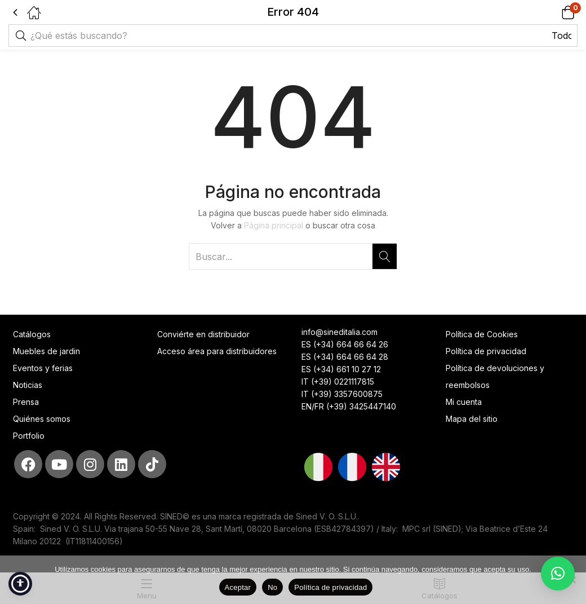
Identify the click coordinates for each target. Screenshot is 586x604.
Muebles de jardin (46, 351)
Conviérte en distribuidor (203, 334)
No (272, 587)
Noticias (27, 385)
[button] (553, 12)
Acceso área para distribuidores (217, 351)
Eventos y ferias (43, 368)
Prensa (26, 402)
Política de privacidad (486, 351)
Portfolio (29, 435)
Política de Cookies (482, 334)
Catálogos (32, 334)
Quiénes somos (41, 419)
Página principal (273, 225)
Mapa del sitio (472, 419)
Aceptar (238, 587)
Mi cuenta (464, 402)
